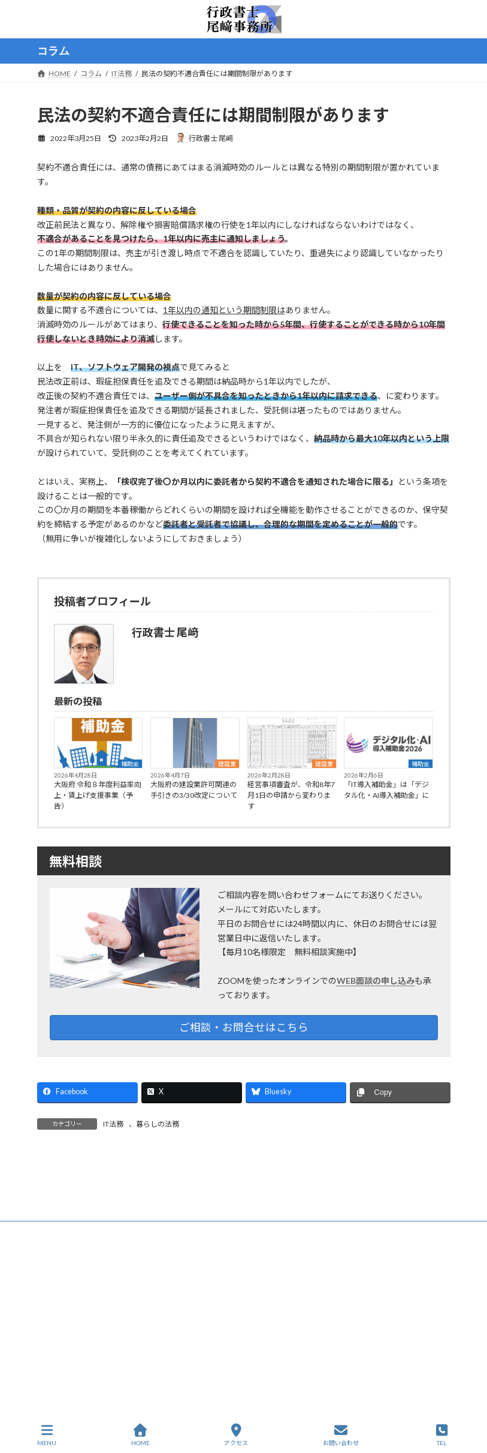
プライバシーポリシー (84, 1322)
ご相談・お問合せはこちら (243, 1027)
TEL (441, 1435)
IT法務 (113, 1123)
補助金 (130, 763)
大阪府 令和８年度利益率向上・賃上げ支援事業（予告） (97, 795)
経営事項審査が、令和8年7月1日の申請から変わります (291, 795)
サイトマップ (165, 1322)
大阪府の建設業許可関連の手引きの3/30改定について (193, 790)
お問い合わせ (341, 1435)
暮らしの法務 (157, 1123)
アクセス (236, 1435)
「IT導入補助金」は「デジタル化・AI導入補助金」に (386, 790)
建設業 (227, 763)
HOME (221, 1322)
